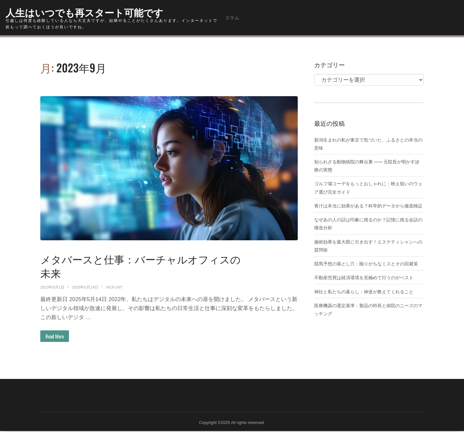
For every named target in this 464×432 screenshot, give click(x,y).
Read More (56, 337)
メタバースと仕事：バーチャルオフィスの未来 (140, 265)
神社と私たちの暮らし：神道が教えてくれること (367, 307)
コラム (232, 17)
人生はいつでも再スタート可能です (94, 11)
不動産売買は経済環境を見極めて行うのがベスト (367, 293)
